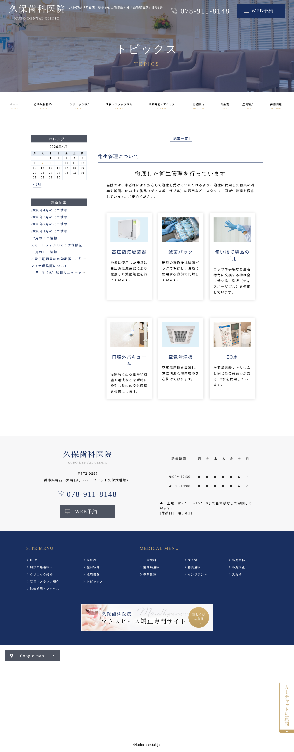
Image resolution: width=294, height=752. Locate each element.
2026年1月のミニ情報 (49, 231)
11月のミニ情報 (44, 251)
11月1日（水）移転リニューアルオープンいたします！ (76, 272)
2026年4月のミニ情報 (49, 210)
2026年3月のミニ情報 (49, 217)
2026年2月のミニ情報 (49, 224)
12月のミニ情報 (44, 238)
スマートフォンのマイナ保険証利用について (67, 245)
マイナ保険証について (49, 265)
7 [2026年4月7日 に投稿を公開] (43, 163)
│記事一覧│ (181, 138)
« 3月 (37, 184)
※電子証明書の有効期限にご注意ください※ (68, 258)
